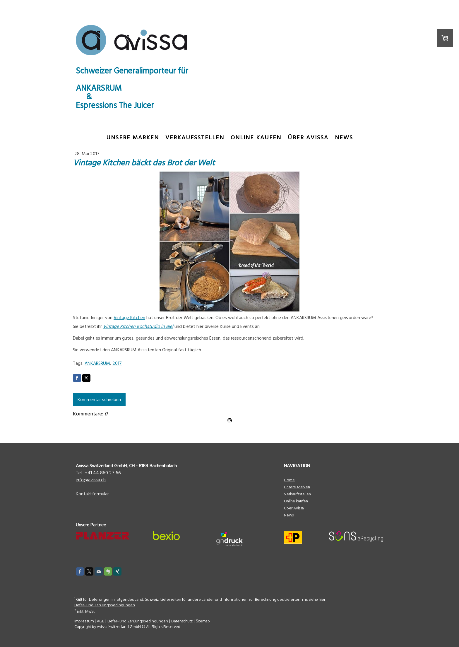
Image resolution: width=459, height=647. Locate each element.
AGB (100, 621)
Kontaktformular (92, 494)
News (344, 137)
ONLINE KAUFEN (256, 137)
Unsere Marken (132, 137)
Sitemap (203, 621)
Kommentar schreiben (99, 399)
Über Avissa (308, 137)
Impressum (84, 621)
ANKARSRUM (97, 363)
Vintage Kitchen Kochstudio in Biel (138, 326)
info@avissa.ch (91, 480)
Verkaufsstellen (194, 137)
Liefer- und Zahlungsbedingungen (104, 605)
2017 (117, 363)
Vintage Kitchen (129, 317)
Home (289, 480)
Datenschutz (182, 621)
